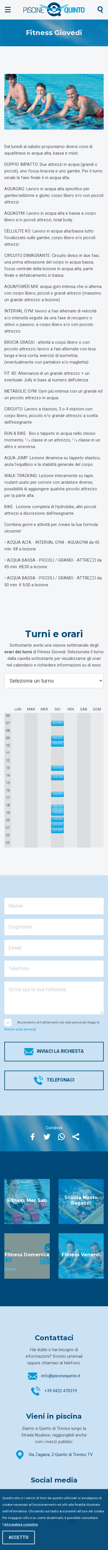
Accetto (19, 1537)
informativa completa (21, 1524)
